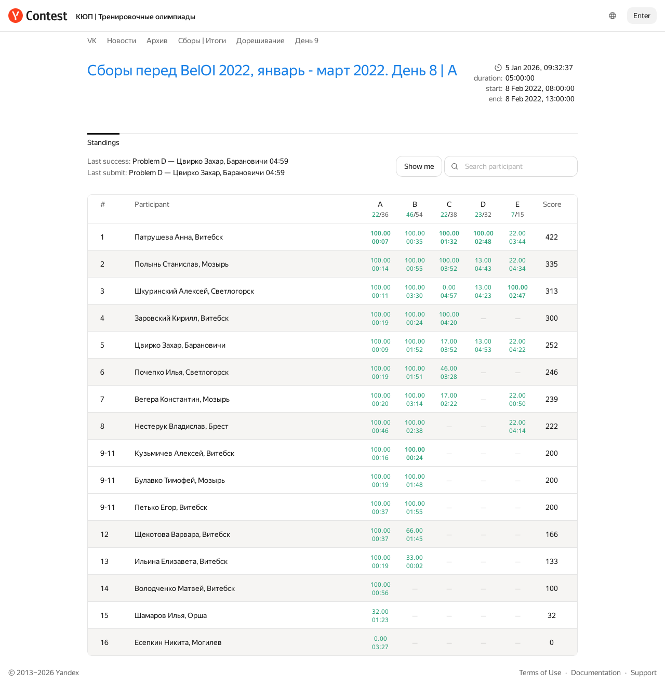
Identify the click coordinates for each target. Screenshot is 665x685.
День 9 (306, 40)
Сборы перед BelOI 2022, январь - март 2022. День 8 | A (272, 70)
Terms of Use (540, 672)
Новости (121, 40)
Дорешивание (260, 40)
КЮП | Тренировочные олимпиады (135, 16)
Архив (157, 40)
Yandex (67, 672)
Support (644, 672)
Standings (103, 142)
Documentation (596, 672)
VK (92, 40)
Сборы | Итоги (202, 40)
